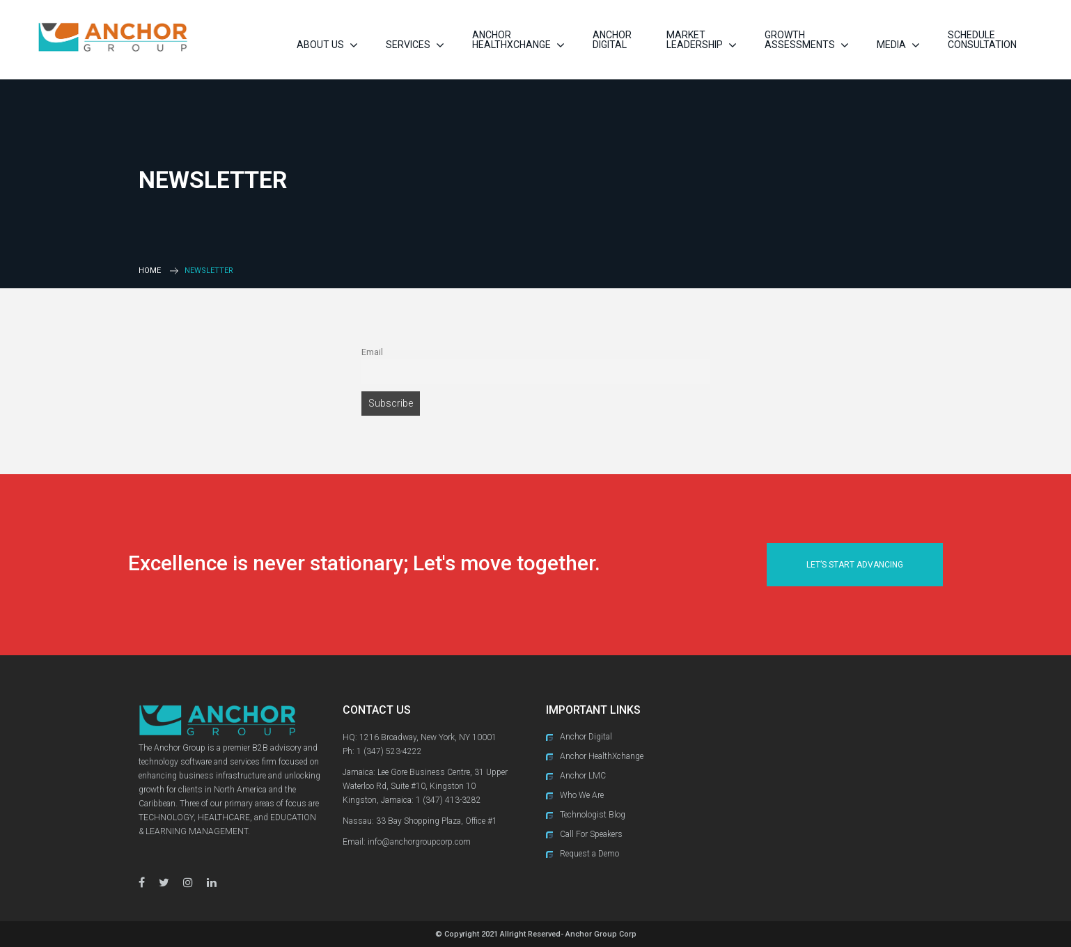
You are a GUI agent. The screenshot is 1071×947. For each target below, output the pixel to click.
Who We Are (582, 795)
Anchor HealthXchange (601, 756)
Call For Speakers (591, 834)
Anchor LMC (583, 776)
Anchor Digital (586, 737)
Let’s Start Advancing (854, 565)
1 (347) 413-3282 (448, 800)
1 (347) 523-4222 (389, 751)
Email (372, 352)
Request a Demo (589, 854)
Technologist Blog (592, 815)
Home (150, 270)
